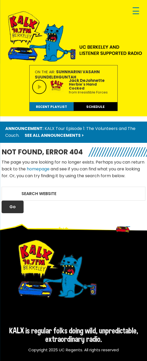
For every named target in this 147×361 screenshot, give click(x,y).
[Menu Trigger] (136, 11)
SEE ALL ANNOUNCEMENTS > (54, 135)
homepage (38, 169)
